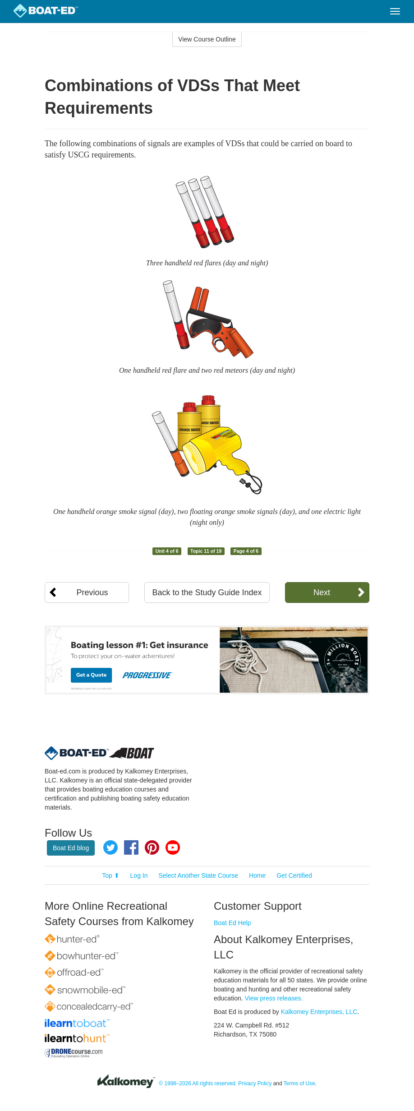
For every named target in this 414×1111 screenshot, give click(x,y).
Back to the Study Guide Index (207, 592)
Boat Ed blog (71, 848)
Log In (139, 875)
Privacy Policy (254, 1083)
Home (257, 875)
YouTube (173, 847)
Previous (92, 592)
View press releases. (274, 998)
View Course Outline (206, 39)
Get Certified (294, 875)
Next (321, 592)
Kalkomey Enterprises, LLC (319, 1011)
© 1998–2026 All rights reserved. (198, 1083)
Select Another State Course (198, 875)
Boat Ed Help (232, 922)
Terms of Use (299, 1083)
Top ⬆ (110, 875)
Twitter (110, 847)
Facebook (131, 847)
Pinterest (152, 847)
